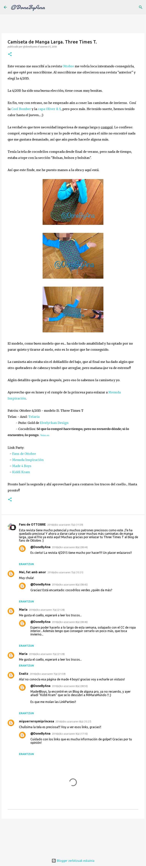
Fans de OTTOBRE (32, 524)
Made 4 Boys (21, 466)
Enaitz (23, 673)
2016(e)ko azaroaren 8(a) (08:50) (70, 686)
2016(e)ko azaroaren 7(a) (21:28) (47, 609)
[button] (10, 54)
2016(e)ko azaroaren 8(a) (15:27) (73, 721)
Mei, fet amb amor (32, 572)
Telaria (34, 417)
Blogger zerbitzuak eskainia (73, 860)
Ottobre (68, 66)
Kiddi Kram (21, 472)
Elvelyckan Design (54, 423)
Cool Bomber (21, 109)
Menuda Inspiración (28, 460)
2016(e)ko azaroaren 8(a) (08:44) (70, 547)
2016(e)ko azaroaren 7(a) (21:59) (48, 673)
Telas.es (44, 435)
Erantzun (26, 564)
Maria (23, 609)
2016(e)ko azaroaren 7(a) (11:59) (65, 524)
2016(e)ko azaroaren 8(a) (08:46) (70, 622)
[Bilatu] (140, 7)
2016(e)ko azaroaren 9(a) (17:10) (70, 733)
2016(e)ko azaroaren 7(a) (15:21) (65, 572)
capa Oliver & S (49, 109)
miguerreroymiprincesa (36, 721)
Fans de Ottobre (24, 454)
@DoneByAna (28, 7)
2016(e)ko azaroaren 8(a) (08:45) (70, 584)
